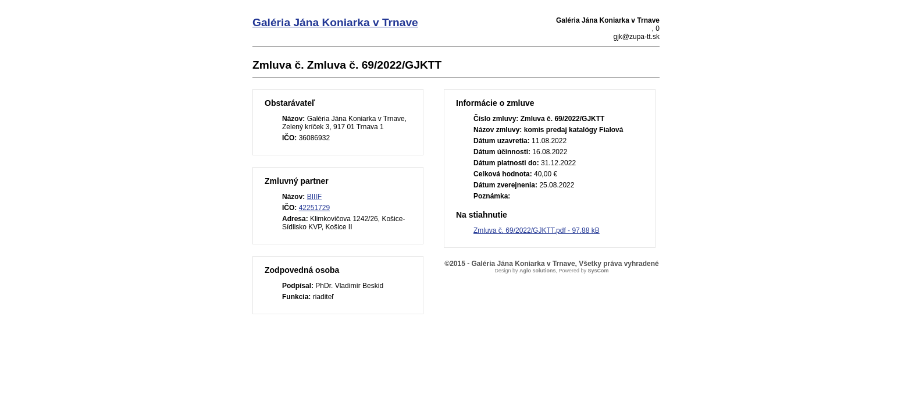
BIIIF (314, 197)
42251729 (314, 208)
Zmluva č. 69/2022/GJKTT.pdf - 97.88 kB (536, 230)
